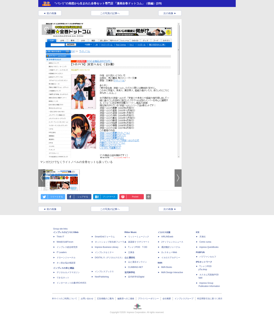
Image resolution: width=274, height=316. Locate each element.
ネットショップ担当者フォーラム (110, 242)
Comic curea (205, 242)
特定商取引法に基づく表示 (209, 298)
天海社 (202, 236)
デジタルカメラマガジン (68, 272)
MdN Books (166, 267)
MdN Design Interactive (172, 272)
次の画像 (168, 13)
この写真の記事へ (110, 13)
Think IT (60, 236)
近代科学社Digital (136, 277)
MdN (160, 263)
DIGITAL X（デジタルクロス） (109, 257)
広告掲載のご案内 (105, 298)
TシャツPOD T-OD (137, 247)
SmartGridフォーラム (105, 236)
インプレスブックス (104, 271)
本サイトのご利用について (64, 298)
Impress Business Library (106, 247)
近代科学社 (130, 272)
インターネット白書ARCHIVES (71, 283)
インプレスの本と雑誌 (63, 268)
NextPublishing (102, 277)
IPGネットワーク (204, 262)
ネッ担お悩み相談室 (66, 263)
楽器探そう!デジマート (139, 242)
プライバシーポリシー (148, 298)
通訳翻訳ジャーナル (170, 247)
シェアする (83, 196)
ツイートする (56, 196)
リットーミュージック (138, 236)
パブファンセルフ (207, 256)
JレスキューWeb (169, 252)
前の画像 (51, 13)
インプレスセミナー (104, 252)
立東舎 (131, 252)
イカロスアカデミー (170, 257)
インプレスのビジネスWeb (65, 232)
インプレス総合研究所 (67, 247)
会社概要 (167, 298)
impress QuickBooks (208, 247)
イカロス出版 (164, 232)
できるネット (63, 277)
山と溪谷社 (130, 257)
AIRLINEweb (167, 236)
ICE (197, 232)
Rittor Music (131, 232)
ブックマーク (109, 196)
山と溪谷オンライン (137, 262)
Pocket (135, 196)
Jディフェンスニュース (172, 242)
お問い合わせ (87, 298)
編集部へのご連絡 (125, 298)
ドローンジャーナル (66, 257)
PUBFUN (200, 252)
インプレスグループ (184, 298)
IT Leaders (62, 252)
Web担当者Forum (65, 242)
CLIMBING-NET (135, 267)
